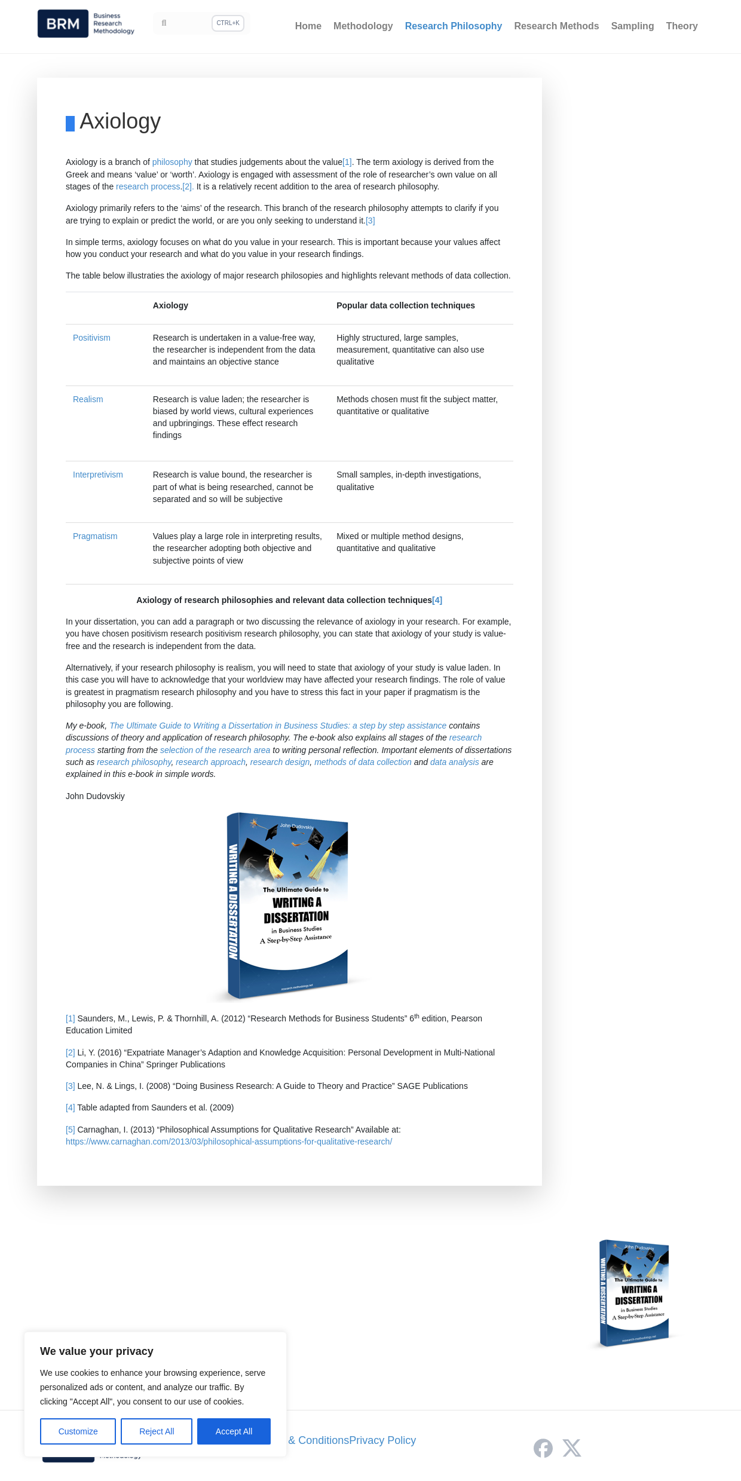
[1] (347, 162)
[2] (70, 1052)
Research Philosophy (454, 26)
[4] (437, 600)
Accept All (234, 1431)
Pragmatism (95, 536)
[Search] (202, 23)
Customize (78, 1431)
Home (308, 26)
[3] (370, 220)
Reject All (156, 1431)
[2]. (189, 186)
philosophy (172, 162)
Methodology (363, 26)
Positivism (92, 337)
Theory (682, 26)
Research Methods (556, 26)
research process (148, 186)
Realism (88, 399)
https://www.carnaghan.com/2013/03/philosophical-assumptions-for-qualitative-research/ (229, 1141)
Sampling (632, 26)
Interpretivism (98, 474)
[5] (70, 1129)
